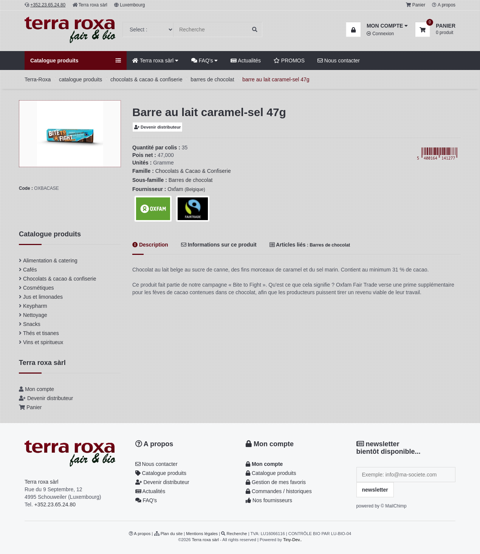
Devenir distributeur (157, 127)
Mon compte (39, 389)
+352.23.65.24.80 (55, 504)
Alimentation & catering (50, 261)
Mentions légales (202, 533)
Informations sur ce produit (219, 245)
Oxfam (186, 189)
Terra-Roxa (38, 79)
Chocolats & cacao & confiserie (59, 279)
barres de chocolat (212, 79)
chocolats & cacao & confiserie (146, 79)
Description (150, 245)
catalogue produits (80, 79)
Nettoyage (35, 315)
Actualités (246, 60)
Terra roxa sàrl (93, 5)
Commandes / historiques (279, 491)
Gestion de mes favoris (276, 482)
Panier (418, 5)
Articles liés (309, 245)
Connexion (380, 33)
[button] (377, 25)
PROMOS (289, 60)
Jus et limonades (43, 297)
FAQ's (204, 60)
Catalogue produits (160, 473)
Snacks (31, 324)
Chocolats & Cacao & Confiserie (193, 171)
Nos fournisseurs (269, 500)
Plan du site (172, 533)
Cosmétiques (38, 288)
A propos (446, 5)
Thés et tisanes (41, 333)
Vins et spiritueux (43, 342)
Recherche (236, 533)
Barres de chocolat (191, 180)
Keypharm (35, 306)
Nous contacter (338, 60)
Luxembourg (132, 5)
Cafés (30, 270)
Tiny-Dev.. (292, 539)
